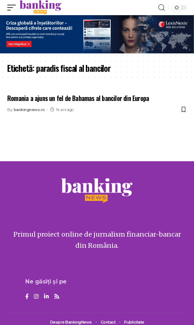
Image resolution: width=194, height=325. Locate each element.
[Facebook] (26, 297)
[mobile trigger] (13, 7)
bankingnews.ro (29, 109)
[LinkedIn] (46, 297)
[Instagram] (36, 297)
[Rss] (56, 297)
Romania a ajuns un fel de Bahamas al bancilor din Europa (78, 98)
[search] (161, 7)
